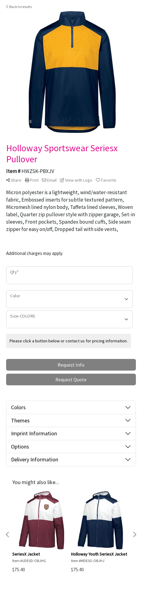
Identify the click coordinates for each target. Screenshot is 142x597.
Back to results (19, 6)
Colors (18, 407)
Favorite (106, 180)
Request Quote (71, 379)
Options (20, 446)
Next (134, 535)
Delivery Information (34, 459)
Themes (20, 420)
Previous (8, 535)
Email (49, 180)
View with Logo (76, 180)
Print (32, 180)
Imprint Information (34, 433)
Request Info (71, 365)
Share (13, 180)
